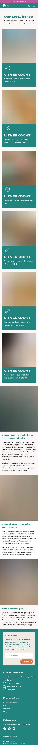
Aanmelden (26, 661)
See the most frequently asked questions (19, 677)
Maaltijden (11, 689)
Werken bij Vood (9, 741)
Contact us (11, 680)
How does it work (13, 683)
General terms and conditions (14, 744)
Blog (5, 712)
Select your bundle (14, 686)
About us (6, 708)
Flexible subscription (10, 702)
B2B (4, 705)
